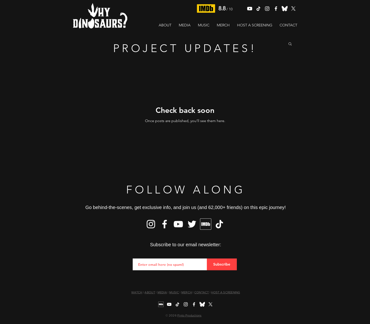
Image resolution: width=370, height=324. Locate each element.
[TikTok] (258, 9)
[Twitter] (192, 224)
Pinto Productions (189, 315)
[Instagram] (151, 224)
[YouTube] (178, 224)
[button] (290, 44)
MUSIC (174, 292)
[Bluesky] (285, 9)
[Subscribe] (222, 264)
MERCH (186, 292)
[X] (293, 9)
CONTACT (201, 292)
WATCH (136, 292)
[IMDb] (205, 224)
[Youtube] (250, 9)
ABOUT (150, 292)
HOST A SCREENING (225, 292)
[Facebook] (164, 224)
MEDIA (162, 292)
